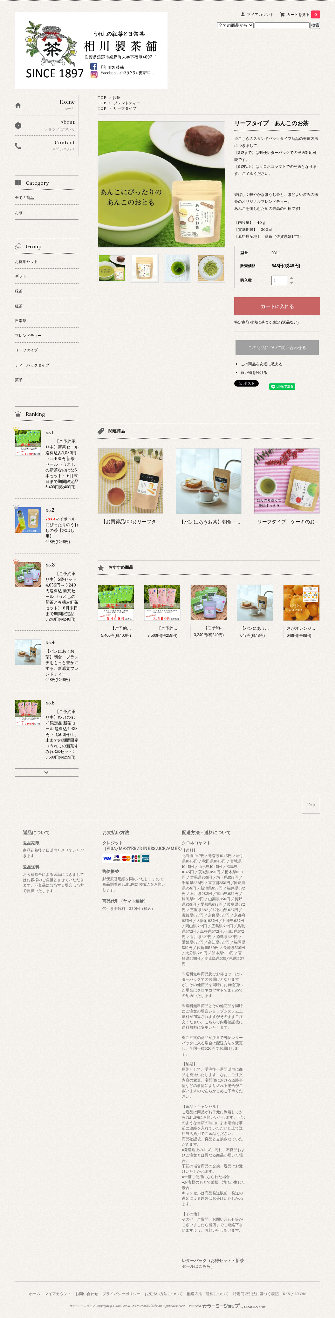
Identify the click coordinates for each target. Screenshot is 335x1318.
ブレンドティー (126, 102)
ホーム (34, 1293)
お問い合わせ (86, 1293)
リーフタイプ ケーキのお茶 (288, 521)
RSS (286, 1293)
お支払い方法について (164, 1293)
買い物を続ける (254, 372)
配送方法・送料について (208, 1293)
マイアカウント (260, 14)
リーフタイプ (124, 108)
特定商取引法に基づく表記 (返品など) (266, 322)
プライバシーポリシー (121, 1293)
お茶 (116, 97)
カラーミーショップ (82, 1306)
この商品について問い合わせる (277, 347)
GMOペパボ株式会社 (143, 1306)
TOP (102, 97)
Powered (227, 1306)
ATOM (300, 1293)
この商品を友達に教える (262, 363)
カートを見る (303, 14)
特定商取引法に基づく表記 (256, 1293)
